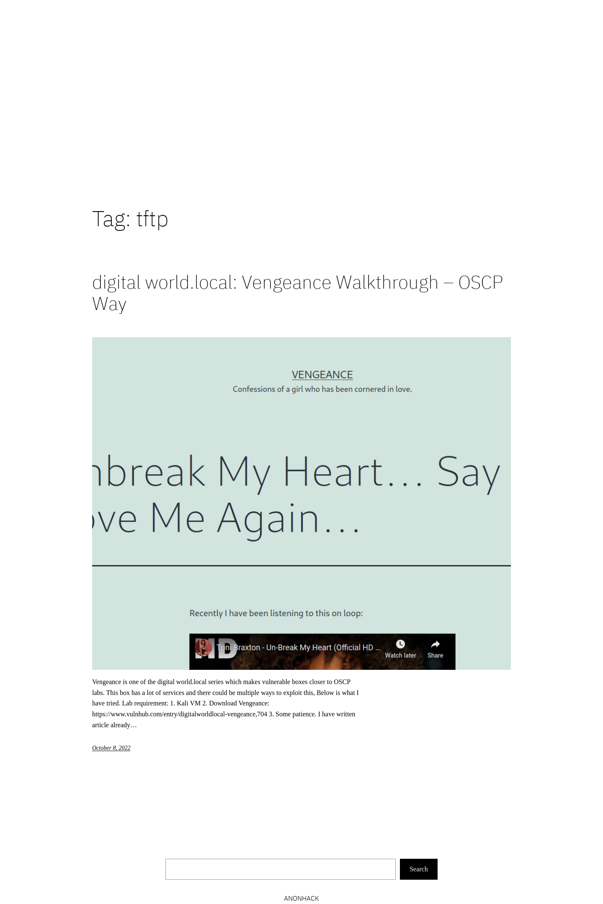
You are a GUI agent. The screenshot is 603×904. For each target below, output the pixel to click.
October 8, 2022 (111, 748)
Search (419, 869)
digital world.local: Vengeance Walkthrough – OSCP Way (297, 292)
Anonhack (301, 898)
